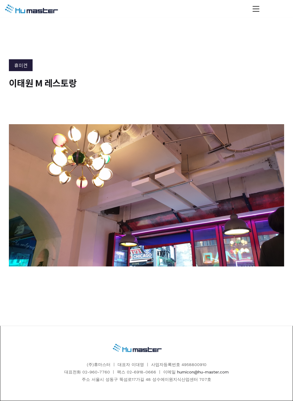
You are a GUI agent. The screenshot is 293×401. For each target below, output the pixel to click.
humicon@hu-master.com (203, 372)
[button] (256, 8)
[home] (31, 8)
